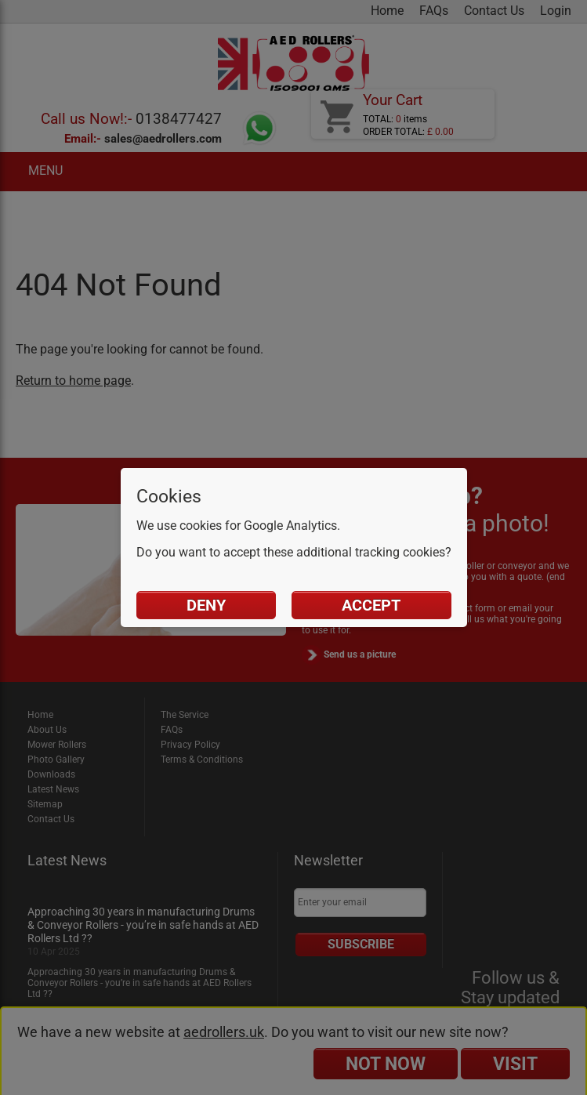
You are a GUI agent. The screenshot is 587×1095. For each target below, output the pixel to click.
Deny (206, 605)
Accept (371, 605)
